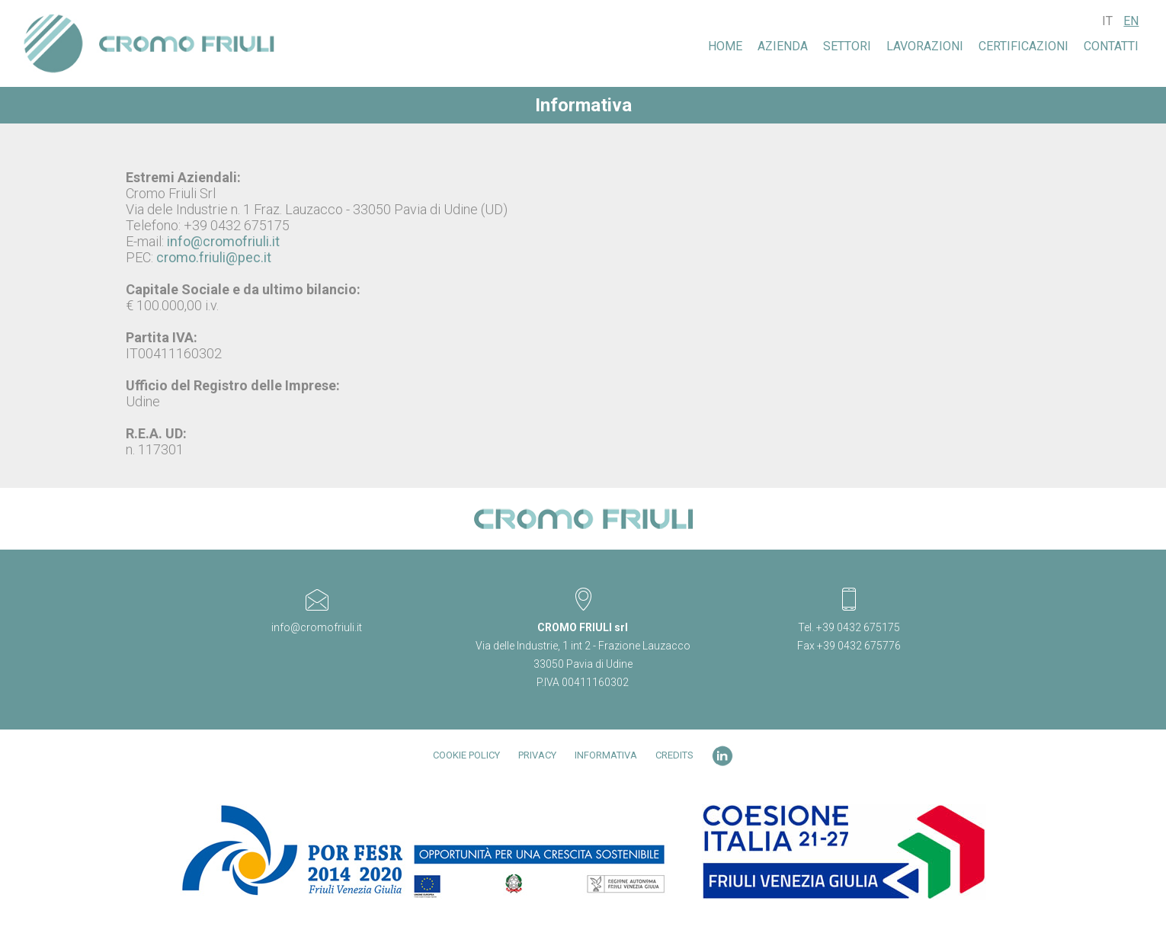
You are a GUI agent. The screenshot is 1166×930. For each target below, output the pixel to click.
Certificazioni (1023, 46)
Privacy (537, 755)
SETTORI (847, 46)
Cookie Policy (466, 755)
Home (725, 46)
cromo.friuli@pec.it (213, 257)
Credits (674, 755)
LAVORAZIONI (924, 46)
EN (1131, 21)
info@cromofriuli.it (223, 241)
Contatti (1111, 46)
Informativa (606, 755)
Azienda (783, 46)
